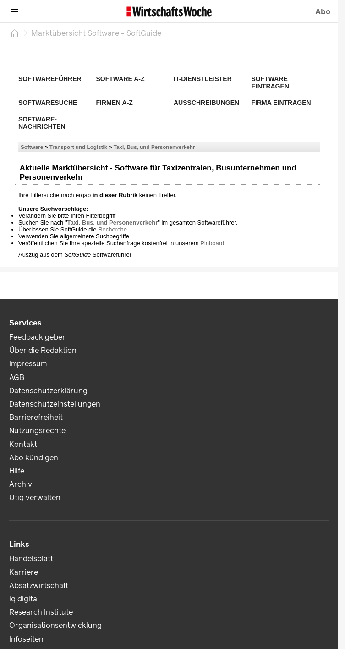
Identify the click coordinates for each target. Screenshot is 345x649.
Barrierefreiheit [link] (36, 417)
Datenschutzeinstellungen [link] (54, 404)
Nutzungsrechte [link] (37, 430)
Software (32, 147)
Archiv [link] (20, 484)
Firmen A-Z (114, 102)
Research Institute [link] (41, 612)
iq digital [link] (24, 599)
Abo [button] (322, 11)
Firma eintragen (281, 102)
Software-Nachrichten (42, 123)
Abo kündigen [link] (33, 457)
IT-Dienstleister (203, 78)
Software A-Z (120, 78)
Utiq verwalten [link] (34, 497)
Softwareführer (50, 78)
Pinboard (212, 243)
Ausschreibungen (206, 102)
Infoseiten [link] (26, 639)
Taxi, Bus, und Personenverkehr (154, 147)
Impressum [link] (28, 363)
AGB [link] (16, 377)
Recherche (112, 229)
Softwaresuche (47, 102)
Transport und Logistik (78, 147)
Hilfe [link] (16, 471)
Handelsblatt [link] (31, 558)
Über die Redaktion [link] (43, 350)
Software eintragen (270, 82)
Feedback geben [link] (38, 337)
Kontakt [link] (23, 444)
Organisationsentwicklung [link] (55, 625)
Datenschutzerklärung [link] (48, 390)
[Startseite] (14, 33)
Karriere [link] (23, 572)
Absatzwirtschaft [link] (38, 585)
